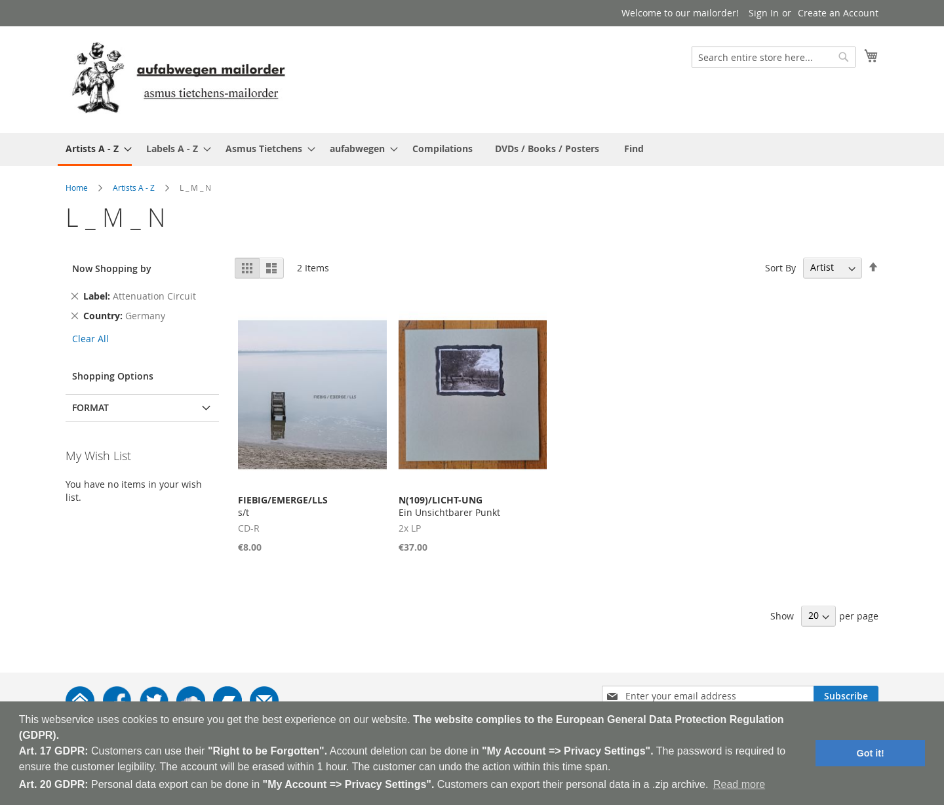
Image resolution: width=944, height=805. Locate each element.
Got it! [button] (870, 753)
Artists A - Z (134, 187)
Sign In (764, 13)
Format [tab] (90, 407)
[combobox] (774, 57)
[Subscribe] (846, 696)
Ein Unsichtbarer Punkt (449, 506)
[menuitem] (95, 149)
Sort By (780, 267)
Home (77, 187)
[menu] (472, 149)
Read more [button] (739, 784)
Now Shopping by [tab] (111, 268)
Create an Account (838, 13)
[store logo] (178, 79)
